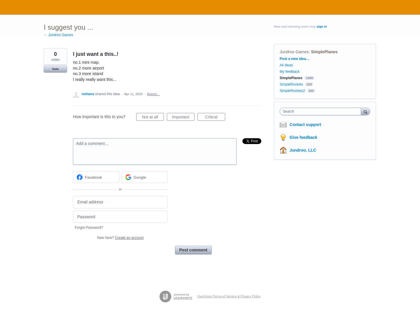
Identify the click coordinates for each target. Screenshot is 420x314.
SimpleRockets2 (292, 91)
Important (183, 118)
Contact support (305, 125)
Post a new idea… (294, 59)
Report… (153, 94)
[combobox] (322, 111)
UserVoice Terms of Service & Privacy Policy (229, 296)
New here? (120, 238)
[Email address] (120, 202)
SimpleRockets (291, 84)
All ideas (286, 65)
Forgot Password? (89, 228)
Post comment (193, 250)
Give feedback (303, 137)
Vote (55, 69)
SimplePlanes (324, 51)
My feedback (290, 72)
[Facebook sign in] (96, 177)
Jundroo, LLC (303, 150)
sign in (322, 26)
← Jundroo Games (58, 35)
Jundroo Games (294, 51)
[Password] (120, 217)
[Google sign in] (145, 177)
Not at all (153, 118)
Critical (215, 118)
